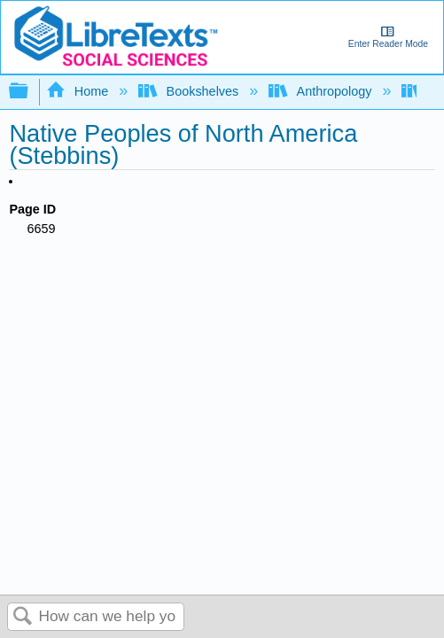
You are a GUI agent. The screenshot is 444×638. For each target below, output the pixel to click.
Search (23, 617)
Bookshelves (190, 91)
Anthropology (322, 91)
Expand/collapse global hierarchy (30, 92)
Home (79, 91)
